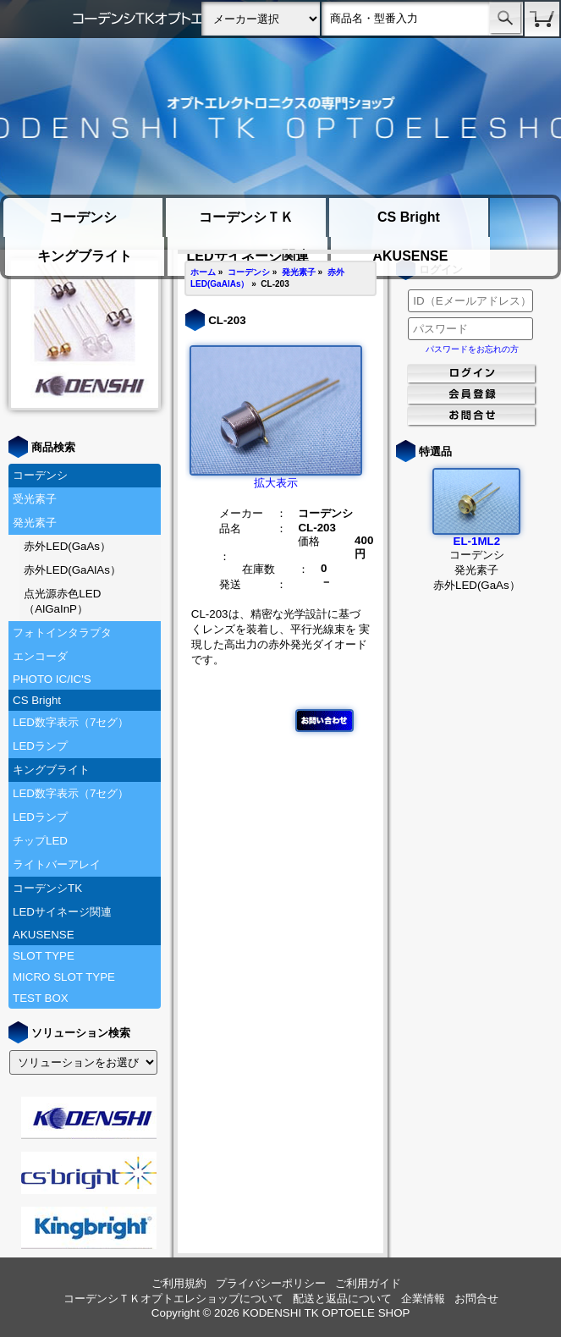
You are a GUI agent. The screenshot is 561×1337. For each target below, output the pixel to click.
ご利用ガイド (368, 1283)
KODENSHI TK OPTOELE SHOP (326, 1313)
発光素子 (35, 522)
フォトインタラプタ (62, 632)
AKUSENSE (410, 256)
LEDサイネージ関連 (62, 911)
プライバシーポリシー (271, 1283)
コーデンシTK (47, 888)
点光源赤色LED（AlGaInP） (62, 601)
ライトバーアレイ (57, 864)
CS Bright (408, 217)
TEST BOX (41, 998)
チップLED (40, 840)
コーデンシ (83, 217)
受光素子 (35, 498)
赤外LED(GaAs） (67, 546)
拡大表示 (276, 477)
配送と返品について (342, 1298)
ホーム (203, 272)
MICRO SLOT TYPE (64, 977)
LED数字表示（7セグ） (71, 722)
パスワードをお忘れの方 (472, 349)
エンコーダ (40, 656)
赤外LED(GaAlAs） (72, 570)
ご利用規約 (178, 1283)
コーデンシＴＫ (246, 217)
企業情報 (423, 1298)
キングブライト (84, 256)
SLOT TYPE (43, 955)
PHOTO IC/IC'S (52, 679)
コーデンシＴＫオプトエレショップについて (173, 1298)
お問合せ (476, 1298)
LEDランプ (40, 746)
